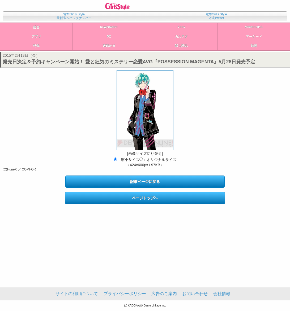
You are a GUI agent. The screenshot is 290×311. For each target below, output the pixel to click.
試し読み (181, 46)
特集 (36, 46)
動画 (254, 46)
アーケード (254, 36)
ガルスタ (181, 36)
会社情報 (221, 293)
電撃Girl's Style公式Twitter (216, 16)
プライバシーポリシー (125, 293)
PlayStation (108, 27)
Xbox (181, 27)
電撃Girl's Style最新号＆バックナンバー (74, 16)
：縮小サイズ (126, 159)
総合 (36, 27)
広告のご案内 (164, 293)
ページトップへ (145, 198)
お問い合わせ (195, 293)
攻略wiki (109, 46)
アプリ (36, 36)
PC (109, 36)
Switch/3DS (253, 27)
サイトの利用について (77, 293)
